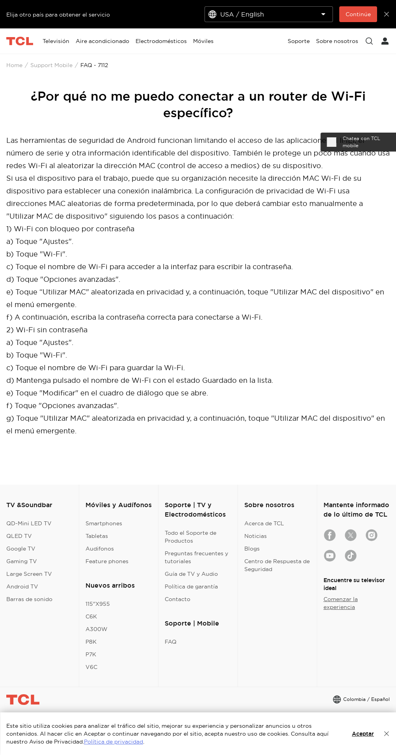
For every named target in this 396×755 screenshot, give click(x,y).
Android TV (22, 586)
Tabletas (97, 536)
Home (14, 65)
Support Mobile (51, 65)
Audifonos (100, 548)
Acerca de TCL (264, 523)
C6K (91, 616)
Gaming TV (21, 561)
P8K (91, 641)
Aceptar (363, 733)
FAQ (171, 641)
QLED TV (19, 536)
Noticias (255, 536)
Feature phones (107, 561)
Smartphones (104, 523)
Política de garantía (191, 586)
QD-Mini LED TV (29, 523)
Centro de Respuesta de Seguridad (277, 565)
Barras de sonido (29, 599)
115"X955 (98, 603)
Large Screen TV (29, 573)
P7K (91, 654)
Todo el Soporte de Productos (190, 536)
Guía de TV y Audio (191, 573)
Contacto (177, 599)
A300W (97, 629)
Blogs (252, 548)
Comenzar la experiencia (340, 603)
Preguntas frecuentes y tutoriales (196, 557)
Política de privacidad (113, 741)
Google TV (20, 548)
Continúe (358, 14)
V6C (91, 667)
